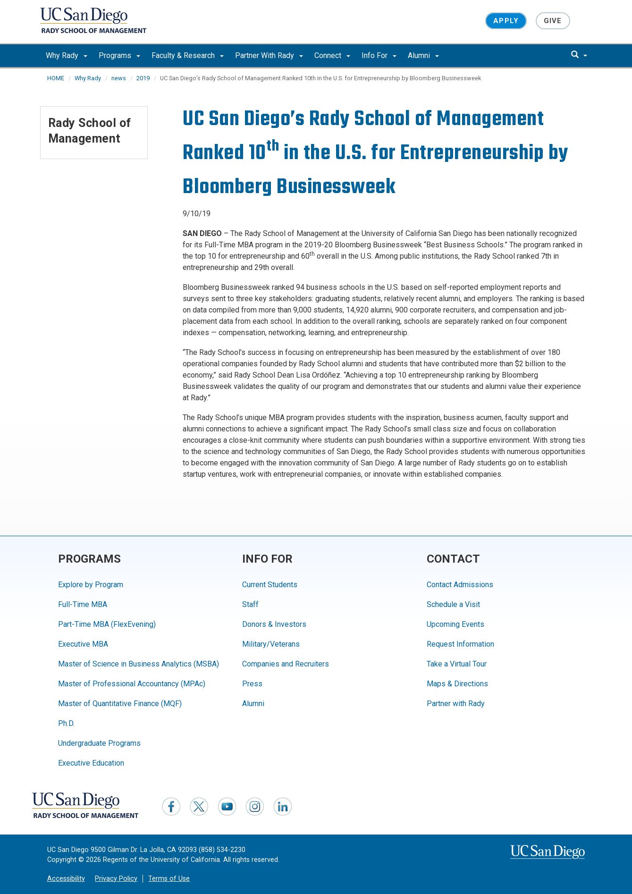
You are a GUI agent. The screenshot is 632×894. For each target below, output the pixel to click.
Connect (332, 55)
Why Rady (66, 55)
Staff (250, 604)
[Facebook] (171, 806)
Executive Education (91, 763)
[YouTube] (227, 806)
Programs (119, 55)
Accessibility (66, 879)
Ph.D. (66, 723)
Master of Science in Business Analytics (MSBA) (138, 663)
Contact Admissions (460, 584)
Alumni (423, 55)
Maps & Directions (457, 683)
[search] (579, 55)
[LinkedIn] (283, 806)
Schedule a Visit (453, 604)
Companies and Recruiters (285, 663)
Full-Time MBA (82, 604)
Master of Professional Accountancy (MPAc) (131, 683)
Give (553, 21)
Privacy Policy (116, 879)
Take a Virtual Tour (457, 663)
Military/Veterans (271, 644)
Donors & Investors (274, 624)
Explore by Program (90, 584)
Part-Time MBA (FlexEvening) (107, 624)
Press (252, 683)
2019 (143, 78)
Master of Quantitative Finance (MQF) (120, 703)
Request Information (460, 644)
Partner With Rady (269, 55)
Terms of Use (169, 879)
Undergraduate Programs (99, 743)
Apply (506, 21)
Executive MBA (83, 644)
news (118, 78)
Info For (379, 55)
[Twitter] (199, 806)
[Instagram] (255, 806)
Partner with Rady (456, 703)
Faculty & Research (188, 55)
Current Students (269, 584)
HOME (55, 78)
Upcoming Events (455, 624)
